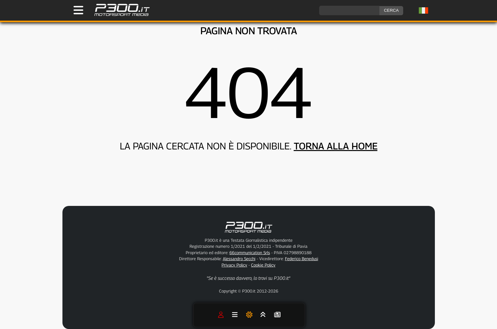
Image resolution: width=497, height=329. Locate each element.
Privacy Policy (234, 264)
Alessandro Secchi (239, 258)
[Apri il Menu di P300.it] (78, 10)
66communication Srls (249, 252)
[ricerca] (349, 10)
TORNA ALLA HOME (336, 146)
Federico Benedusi (301, 258)
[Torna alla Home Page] (119, 15)
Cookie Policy (263, 264)
